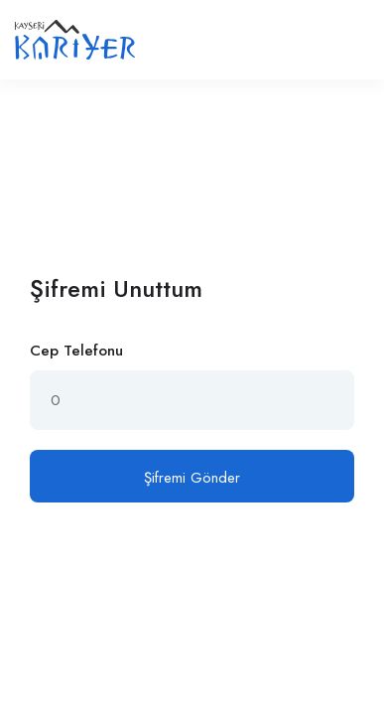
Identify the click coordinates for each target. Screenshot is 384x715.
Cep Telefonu (76, 350)
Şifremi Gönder (192, 478)
